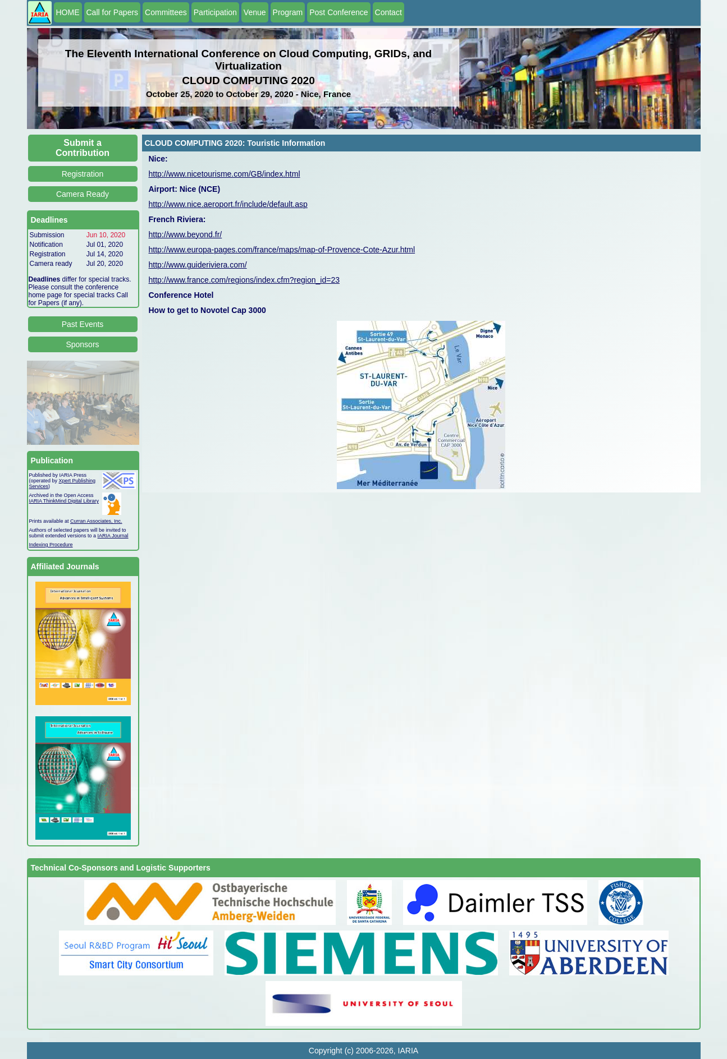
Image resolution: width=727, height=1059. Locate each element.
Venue (255, 12)
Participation (215, 12)
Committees (166, 12)
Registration (83, 173)
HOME (68, 12)
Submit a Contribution (82, 148)
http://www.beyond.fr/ (185, 234)
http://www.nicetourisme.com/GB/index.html (224, 173)
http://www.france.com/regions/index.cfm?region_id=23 (244, 279)
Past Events (83, 324)
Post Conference (338, 12)
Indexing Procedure (51, 544)
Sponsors (82, 344)
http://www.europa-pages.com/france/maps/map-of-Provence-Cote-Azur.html (282, 249)
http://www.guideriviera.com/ (198, 264)
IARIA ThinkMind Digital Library (64, 501)
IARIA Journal (113, 535)
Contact (388, 12)
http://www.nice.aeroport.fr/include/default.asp (228, 204)
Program (288, 12)
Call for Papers (112, 12)
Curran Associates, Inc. (96, 521)
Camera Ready (82, 194)
